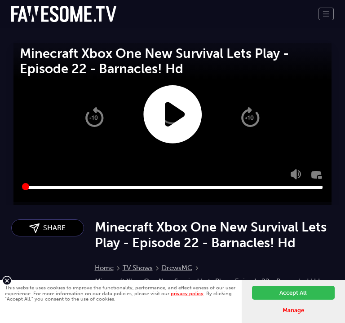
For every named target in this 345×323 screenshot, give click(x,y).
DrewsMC (177, 268)
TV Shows (138, 268)
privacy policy (187, 293)
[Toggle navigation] (326, 14)
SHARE (47, 228)
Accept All (293, 292)
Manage (293, 310)
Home (104, 268)
